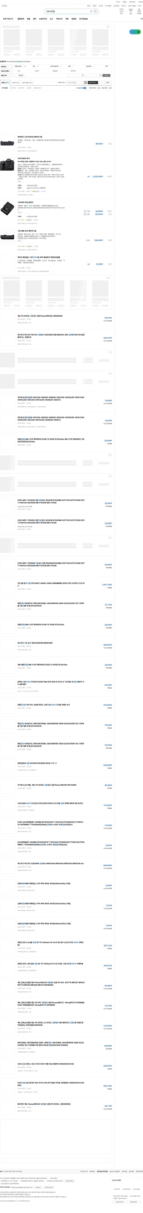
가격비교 (15, 83)
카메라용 (20, 140)
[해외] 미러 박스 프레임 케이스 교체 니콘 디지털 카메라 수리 (44, 705)
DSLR (19, 164)
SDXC (58, 175)
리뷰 (67, 19)
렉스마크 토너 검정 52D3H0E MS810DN (35, 643)
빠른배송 (21, 75)
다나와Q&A (83, 19)
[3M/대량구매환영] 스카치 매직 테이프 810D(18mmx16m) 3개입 (44, 883)
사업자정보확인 (69, 1181)
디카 (34, 66)
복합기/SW (18, 66)
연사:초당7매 (35, 173)
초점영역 (31, 170)
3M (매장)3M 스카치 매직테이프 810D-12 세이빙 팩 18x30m (42, 665)
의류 (69, 66)
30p (26, 170)
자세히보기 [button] (38, 1187)
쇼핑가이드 (43, 19)
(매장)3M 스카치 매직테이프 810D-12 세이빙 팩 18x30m (41, 625)
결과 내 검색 (92, 82)
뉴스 (51, 19)
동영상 (74, 19)
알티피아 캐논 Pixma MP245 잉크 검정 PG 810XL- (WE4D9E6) (44, 1104)
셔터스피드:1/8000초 (24, 173)
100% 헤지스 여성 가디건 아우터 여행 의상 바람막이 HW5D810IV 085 (46, 1064)
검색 (106, 75)
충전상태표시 (36, 206)
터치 (47, 168)
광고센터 (131, 1171)
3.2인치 (24, 168)
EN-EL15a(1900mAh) (48, 177)
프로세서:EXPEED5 (23, 166)
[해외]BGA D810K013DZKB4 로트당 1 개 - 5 (37, 763)
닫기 (19, 181)
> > (33, 271)
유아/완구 (88, 66)
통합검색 (21, 19)
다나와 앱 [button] (4, 6)
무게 (30, 177)
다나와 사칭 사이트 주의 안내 (13, 1171)
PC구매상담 (108, 6)
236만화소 (31, 168)
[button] (121, 11)
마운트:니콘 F (34, 166)
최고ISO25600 (44, 170)
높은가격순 (21, 88)
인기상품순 (5, 88)
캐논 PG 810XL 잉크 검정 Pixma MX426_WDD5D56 (40, 316)
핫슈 (49, 175)
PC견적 (101, 6)
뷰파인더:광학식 (54, 168)
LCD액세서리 (21, 260)
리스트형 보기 (100, 82)
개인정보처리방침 (102, 1171)
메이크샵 (140, 2)
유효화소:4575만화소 (29, 164)
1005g (34, 177)
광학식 (60, 164)
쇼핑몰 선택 (62, 82)
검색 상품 (27, 83)
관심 (30, 147)
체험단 (134, 6)
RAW (41, 173)
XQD (62, 175)
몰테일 (124, 2)
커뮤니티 (123, 6)
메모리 (53, 175)
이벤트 (129, 6)
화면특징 (43, 168)
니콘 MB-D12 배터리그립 (27, 231)
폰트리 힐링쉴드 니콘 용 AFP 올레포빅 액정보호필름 (39, 257)
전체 (5, 83)
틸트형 (37, 168)
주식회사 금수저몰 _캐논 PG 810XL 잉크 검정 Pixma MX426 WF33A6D (47, 785)
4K (23, 170)
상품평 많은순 (37, 88)
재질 (20, 177)
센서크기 (39, 164)
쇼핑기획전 (116, 6)
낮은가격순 (13, 88)
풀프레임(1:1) (46, 164)
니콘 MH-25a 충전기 (25, 202)
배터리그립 (27, 140)
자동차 (88, 6)
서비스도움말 (136, 1189)
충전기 (26, 206)
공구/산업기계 (54, 66)
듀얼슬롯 (27, 175)
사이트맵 (124, 1171)
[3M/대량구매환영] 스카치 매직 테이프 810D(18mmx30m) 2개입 (44, 924)
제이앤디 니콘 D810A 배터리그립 (30, 137)
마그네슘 (24, 177)
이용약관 (92, 1171)
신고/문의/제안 (126, 1189)
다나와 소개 (84, 1171)
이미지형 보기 (103, 82)
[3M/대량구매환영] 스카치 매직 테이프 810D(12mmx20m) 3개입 (44, 904)
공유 (140, 19)
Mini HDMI (33, 175)
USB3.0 (40, 175)
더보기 (140, 6)
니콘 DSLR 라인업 (32, 185)
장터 (34, 19)
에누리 (118, 2)
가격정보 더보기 (104, 144)
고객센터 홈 (117, 1189)
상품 (28, 19)
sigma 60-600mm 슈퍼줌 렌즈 (36, 188)
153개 (36, 170)
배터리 (39, 177)
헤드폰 (45, 175)
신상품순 (28, 88)
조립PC (95, 6)
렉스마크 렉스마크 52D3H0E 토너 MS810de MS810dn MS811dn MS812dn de (51, 863)
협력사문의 (139, 1171)
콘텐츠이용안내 (49, 1187)
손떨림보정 (55, 164)
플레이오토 (132, 2)
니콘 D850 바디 (24, 158)
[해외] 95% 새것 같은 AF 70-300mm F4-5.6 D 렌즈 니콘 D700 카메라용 (50, 964)
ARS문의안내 (133, 1202)
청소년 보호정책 (115, 1171)
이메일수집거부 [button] (120, 1202)
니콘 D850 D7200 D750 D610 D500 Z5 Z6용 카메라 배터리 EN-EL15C (50, 803)
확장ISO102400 (55, 170)
